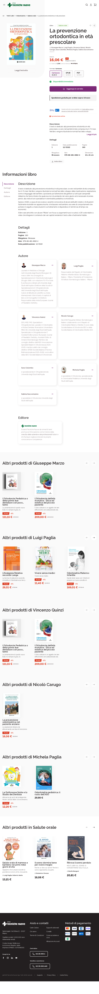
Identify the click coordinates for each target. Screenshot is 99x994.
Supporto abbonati (52, 928)
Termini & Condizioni (37, 935)
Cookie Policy (64, 975)
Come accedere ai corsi (52, 936)
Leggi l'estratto (21, 70)
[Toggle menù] (4, 5)
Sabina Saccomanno (85, 49)
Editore (7, 196)
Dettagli (7, 188)
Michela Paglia (72, 49)
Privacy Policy (51, 975)
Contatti (48, 931)
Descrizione (9, 184)
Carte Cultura (34, 928)
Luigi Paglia (68, 47)
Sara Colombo (61, 49)
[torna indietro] (3, 16)
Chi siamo (33, 931)
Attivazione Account (53, 941)
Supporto (40, 975)
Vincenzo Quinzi (79, 47)
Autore (7, 192)
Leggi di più (92, 134)
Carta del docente (82, 111)
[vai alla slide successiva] (94, 463)
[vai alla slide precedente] (87, 463)
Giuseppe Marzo (57, 47)
